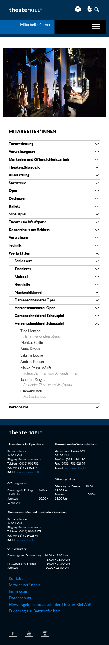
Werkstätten (19, 253)
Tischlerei (23, 269)
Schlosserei (24, 261)
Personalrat (18, 407)
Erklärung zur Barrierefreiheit (34, 611)
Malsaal (21, 277)
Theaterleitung (21, 144)
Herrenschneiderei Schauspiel (39, 324)
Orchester (17, 199)
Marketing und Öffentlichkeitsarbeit (39, 160)
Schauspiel (17, 214)
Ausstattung (19, 175)
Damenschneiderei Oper (35, 300)
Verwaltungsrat (22, 152)
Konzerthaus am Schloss (29, 230)
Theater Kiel (25, 10)
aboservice (24, 540)
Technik (15, 246)
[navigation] (80, 27)
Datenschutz (20, 598)
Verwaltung (18, 238)
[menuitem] (54, 579)
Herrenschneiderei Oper (35, 308)
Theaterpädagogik (24, 167)
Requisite (22, 285)
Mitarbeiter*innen (32, 131)
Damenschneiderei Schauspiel (39, 316)
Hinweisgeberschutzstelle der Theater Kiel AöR (50, 605)
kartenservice (25, 472)
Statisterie (17, 183)
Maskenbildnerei (28, 292)
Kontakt (16, 579)
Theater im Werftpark (27, 222)
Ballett (14, 207)
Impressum (18, 592)
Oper (13, 191)
